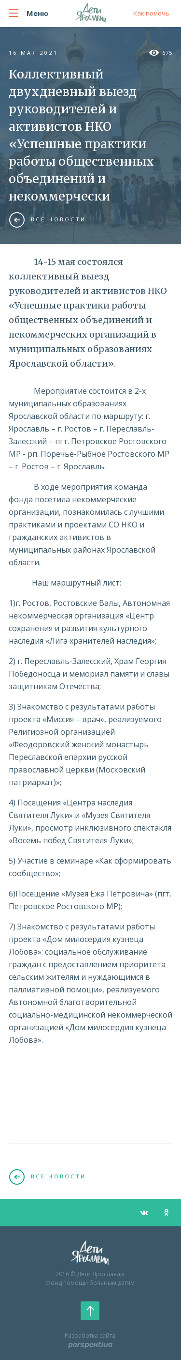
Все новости (47, 219)
